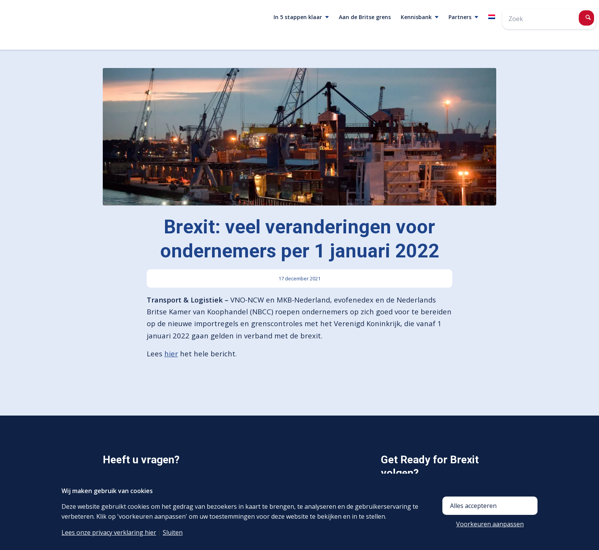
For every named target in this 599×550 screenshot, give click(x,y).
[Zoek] (549, 18)
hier (171, 353)
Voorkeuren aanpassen (490, 524)
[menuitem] (301, 17)
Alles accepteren (473, 505)
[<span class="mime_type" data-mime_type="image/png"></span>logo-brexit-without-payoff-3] (86, 25)
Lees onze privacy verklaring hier (109, 532)
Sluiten (173, 532)
